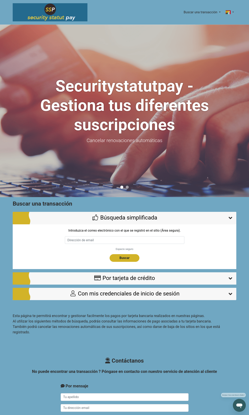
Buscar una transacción (201, 12)
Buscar (124, 258)
